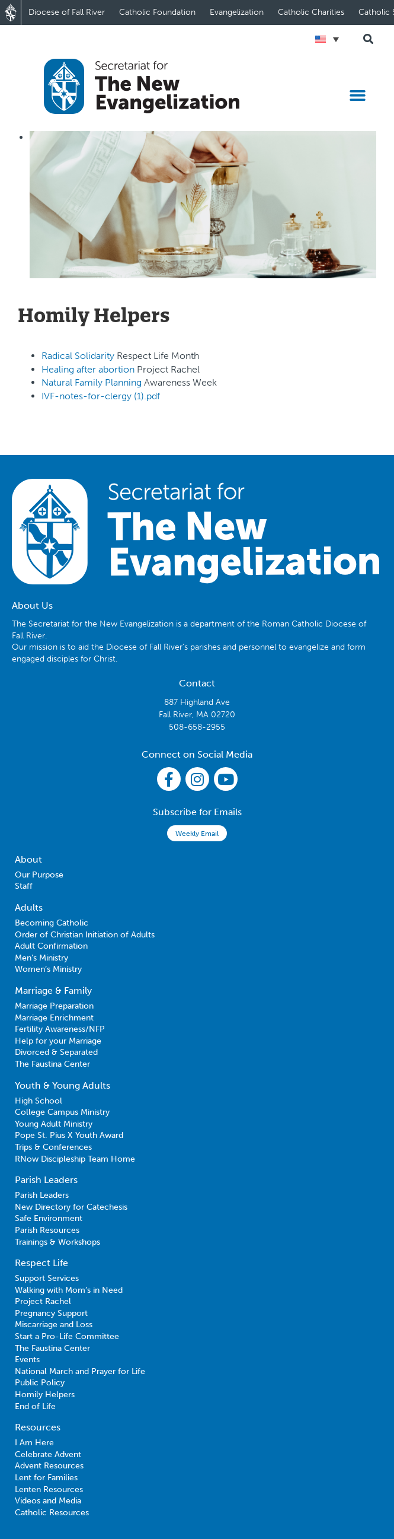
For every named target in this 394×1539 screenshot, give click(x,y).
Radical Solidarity (77, 355)
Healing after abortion (89, 369)
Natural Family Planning (92, 382)
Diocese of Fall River (66, 12)
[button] (358, 95)
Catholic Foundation (157, 12)
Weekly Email (197, 833)
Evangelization (237, 12)
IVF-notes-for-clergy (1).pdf (100, 396)
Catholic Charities (311, 12)
